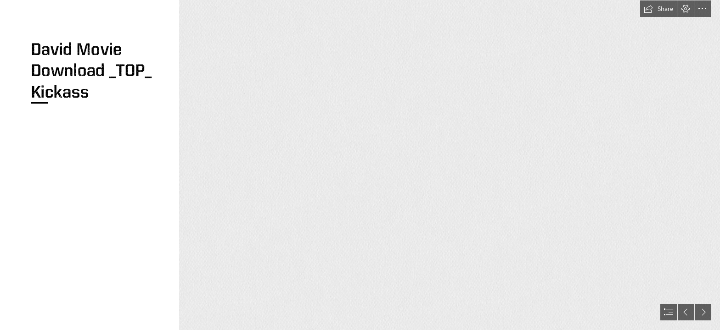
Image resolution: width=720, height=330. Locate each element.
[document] (360, 165)
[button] (658, 8)
